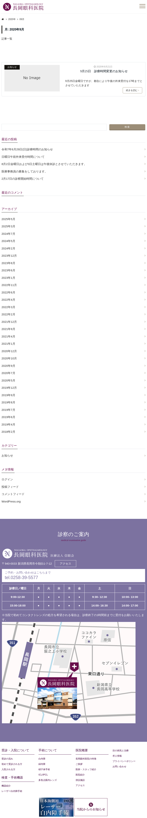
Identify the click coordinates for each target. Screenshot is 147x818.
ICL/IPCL (43, 774)
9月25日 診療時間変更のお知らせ (104, 71)
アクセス (65, 563)
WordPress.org (11, 501)
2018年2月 (8, 431)
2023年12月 (9, 255)
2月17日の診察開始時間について (23, 178)
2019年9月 (8, 395)
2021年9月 (8, 329)
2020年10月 (9, 358)
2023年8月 (8, 263)
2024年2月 (8, 248)
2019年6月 (8, 417)
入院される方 (8, 769)
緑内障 (41, 764)
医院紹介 (80, 774)
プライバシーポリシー (124, 761)
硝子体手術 (44, 769)
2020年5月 (8, 380)
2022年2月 (8, 314)
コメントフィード (13, 494)
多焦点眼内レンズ (47, 780)
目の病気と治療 (121, 750)
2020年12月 (9, 351)
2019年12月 (9, 387)
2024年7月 (8, 233)
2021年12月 (9, 321)
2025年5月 (8, 219)
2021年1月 (8, 343)
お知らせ (12, 67)
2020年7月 (8, 373)
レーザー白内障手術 (12, 791)
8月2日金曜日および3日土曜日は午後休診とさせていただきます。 (44, 164)
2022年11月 (9, 285)
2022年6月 (8, 292)
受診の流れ (7, 758)
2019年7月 (8, 409)
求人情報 (117, 756)
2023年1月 (8, 277)
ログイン (7, 479)
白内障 (41, 758)
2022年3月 (8, 307)
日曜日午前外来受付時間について (23, 156)
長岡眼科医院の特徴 (86, 758)
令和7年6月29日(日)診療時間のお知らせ (27, 149)
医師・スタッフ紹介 (86, 769)
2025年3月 (8, 226)
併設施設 (80, 780)
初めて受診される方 (12, 764)
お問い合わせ (119, 766)
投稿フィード (10, 486)
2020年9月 (8, 365)
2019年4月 (8, 424)
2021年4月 (8, 336)
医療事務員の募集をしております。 (24, 171)
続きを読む (132, 90)
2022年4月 (8, 299)
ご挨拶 (79, 764)
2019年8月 (8, 402)
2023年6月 (8, 270)
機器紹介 (6, 785)
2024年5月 (8, 241)
